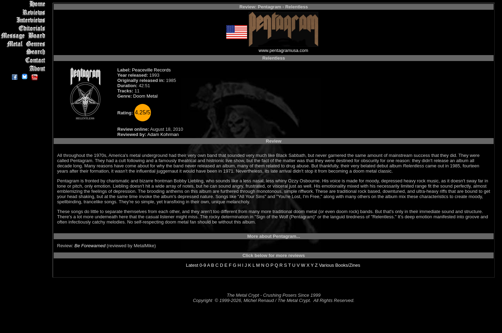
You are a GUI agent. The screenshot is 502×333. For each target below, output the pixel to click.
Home (24, 4)
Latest (192, 265)
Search (24, 52)
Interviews (24, 20)
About (24, 68)
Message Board (24, 36)
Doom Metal (145, 96)
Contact (24, 60)
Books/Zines (347, 265)
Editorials (24, 28)
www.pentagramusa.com (283, 50)
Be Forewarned (90, 245)
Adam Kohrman (163, 134)
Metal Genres (24, 44)
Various (326, 265)
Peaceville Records (151, 70)
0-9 (202, 265)
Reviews (24, 12)
